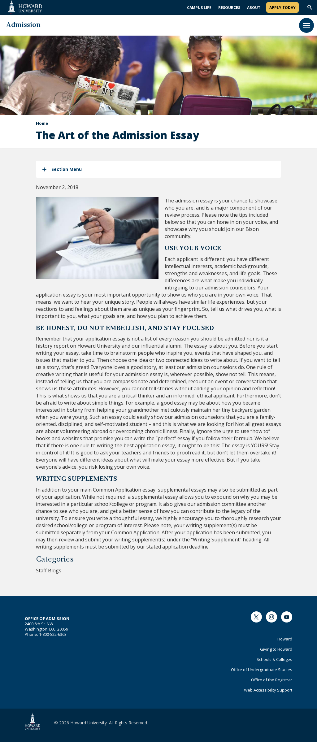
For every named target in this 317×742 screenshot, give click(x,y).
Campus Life (199, 7)
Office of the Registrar (271, 680)
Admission (23, 25)
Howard (284, 639)
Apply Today (282, 7)
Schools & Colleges (274, 659)
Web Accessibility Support (268, 690)
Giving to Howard (276, 649)
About (253, 7)
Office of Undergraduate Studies (261, 669)
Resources (229, 7)
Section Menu (66, 169)
